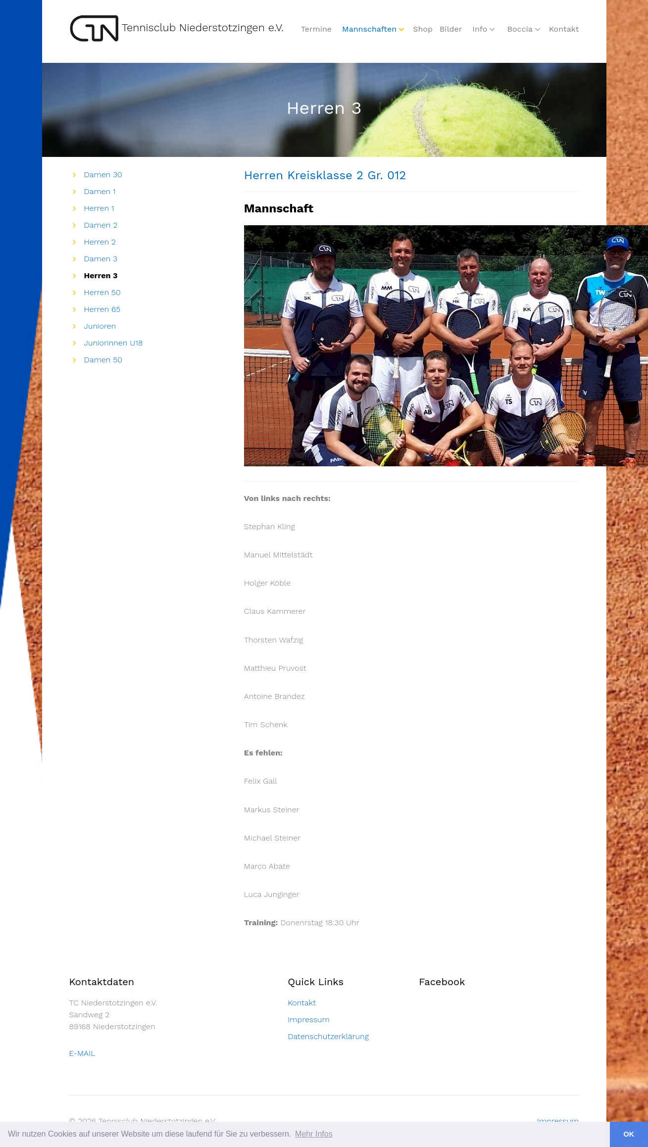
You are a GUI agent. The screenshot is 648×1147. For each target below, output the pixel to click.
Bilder (451, 29)
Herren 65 (102, 309)
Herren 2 (100, 242)
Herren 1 (99, 208)
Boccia (519, 29)
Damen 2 (101, 225)
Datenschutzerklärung (328, 1036)
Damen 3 (101, 258)
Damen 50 (103, 359)
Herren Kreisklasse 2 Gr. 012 (325, 175)
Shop (423, 29)
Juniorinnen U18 (113, 343)
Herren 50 (102, 292)
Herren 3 (101, 275)
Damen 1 (100, 191)
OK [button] (629, 1134)
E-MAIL (82, 1053)
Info (479, 29)
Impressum (309, 1019)
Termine (316, 29)
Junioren (100, 326)
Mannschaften (369, 29)
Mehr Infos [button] (314, 1134)
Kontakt (564, 29)
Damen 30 (103, 174)
